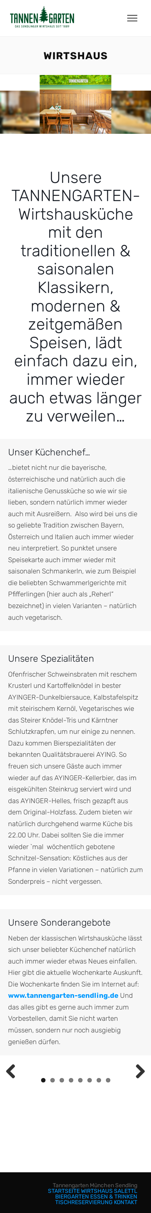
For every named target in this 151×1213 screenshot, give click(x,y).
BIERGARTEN (72, 1196)
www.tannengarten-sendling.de (63, 995)
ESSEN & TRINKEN (113, 1196)
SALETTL (125, 1191)
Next (137, 1072)
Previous (14, 1072)
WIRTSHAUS (97, 1191)
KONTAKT (125, 1202)
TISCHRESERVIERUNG (84, 1202)
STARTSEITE (64, 1191)
